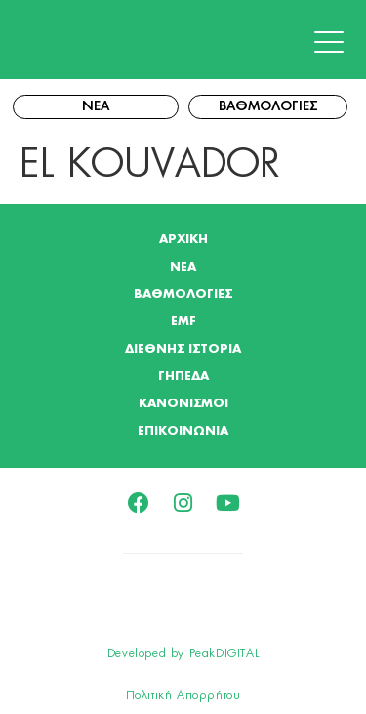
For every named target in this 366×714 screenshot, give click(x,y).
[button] (333, 43)
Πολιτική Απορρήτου (183, 695)
